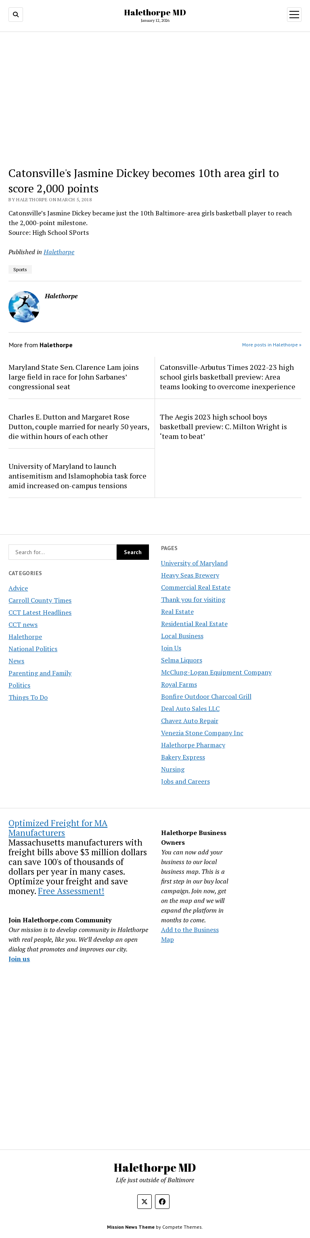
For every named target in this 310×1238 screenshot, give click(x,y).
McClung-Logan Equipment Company (216, 672)
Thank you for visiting (193, 599)
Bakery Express (183, 757)
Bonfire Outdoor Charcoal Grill (206, 696)
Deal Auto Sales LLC (190, 708)
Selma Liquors (181, 660)
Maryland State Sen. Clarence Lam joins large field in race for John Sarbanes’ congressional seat (73, 376)
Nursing (172, 769)
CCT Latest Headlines (39, 612)
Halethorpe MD (155, 12)
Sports (20, 269)
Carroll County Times (39, 600)
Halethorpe (25, 636)
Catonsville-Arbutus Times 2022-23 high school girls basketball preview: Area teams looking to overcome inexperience (227, 376)
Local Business (182, 635)
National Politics (32, 648)
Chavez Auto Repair (189, 720)
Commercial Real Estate (195, 587)
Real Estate (177, 611)
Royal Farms (179, 684)
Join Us (171, 647)
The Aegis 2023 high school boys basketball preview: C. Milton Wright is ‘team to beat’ (223, 426)
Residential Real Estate (194, 623)
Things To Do (28, 697)
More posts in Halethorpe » (272, 345)
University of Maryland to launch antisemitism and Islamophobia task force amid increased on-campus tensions (77, 475)
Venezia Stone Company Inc (202, 732)
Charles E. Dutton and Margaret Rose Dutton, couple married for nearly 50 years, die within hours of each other (78, 426)
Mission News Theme (131, 1227)
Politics (19, 685)
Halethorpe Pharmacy (193, 744)
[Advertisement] (155, 99)
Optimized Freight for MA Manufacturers (57, 827)
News (16, 660)
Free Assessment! (71, 890)
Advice (18, 588)
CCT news (23, 624)
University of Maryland (194, 563)
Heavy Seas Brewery (190, 575)
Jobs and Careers (185, 781)
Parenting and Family (39, 673)
